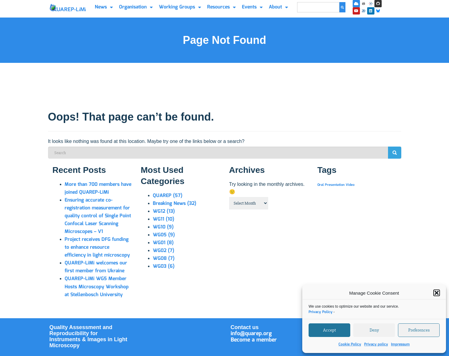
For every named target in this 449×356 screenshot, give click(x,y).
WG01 (163, 243)
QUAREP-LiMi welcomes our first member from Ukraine (96, 267)
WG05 (164, 235)
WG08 (164, 258)
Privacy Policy (320, 312)
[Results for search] (318, 16)
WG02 (163, 250)
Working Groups (180, 7)
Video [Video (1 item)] (350, 185)
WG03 (164, 266)
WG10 (163, 227)
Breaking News (174, 203)
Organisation (136, 7)
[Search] (342, 7)
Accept (329, 330)
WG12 (164, 211)
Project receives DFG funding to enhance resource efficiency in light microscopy (97, 247)
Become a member (254, 340)
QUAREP (167, 195)
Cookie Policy (349, 344)
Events (252, 7)
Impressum (400, 344)
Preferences (419, 330)
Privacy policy (376, 344)
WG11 (163, 219)
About (278, 7)
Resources (221, 7)
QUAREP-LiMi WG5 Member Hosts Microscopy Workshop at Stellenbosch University (97, 286)
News (104, 7)
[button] (437, 293)
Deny (374, 330)
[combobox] (318, 7)
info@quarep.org (251, 333)
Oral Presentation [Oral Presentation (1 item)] (331, 185)
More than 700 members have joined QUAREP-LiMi (98, 188)
